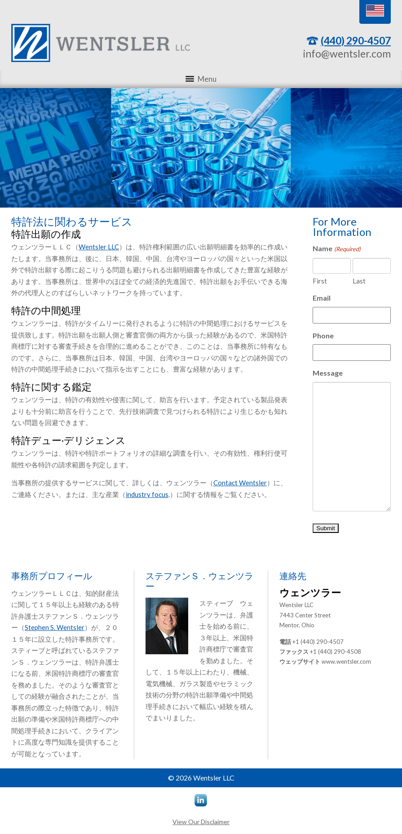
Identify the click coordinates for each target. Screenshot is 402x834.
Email (322, 297)
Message (328, 372)
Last (359, 281)
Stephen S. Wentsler (54, 627)
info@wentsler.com (347, 53)
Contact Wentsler (240, 483)
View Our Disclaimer (201, 821)
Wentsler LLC (99, 247)
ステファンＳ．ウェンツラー (199, 580)
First (320, 281)
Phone (323, 335)
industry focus (147, 494)
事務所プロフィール (51, 575)
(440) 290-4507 (356, 40)
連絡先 (292, 575)
